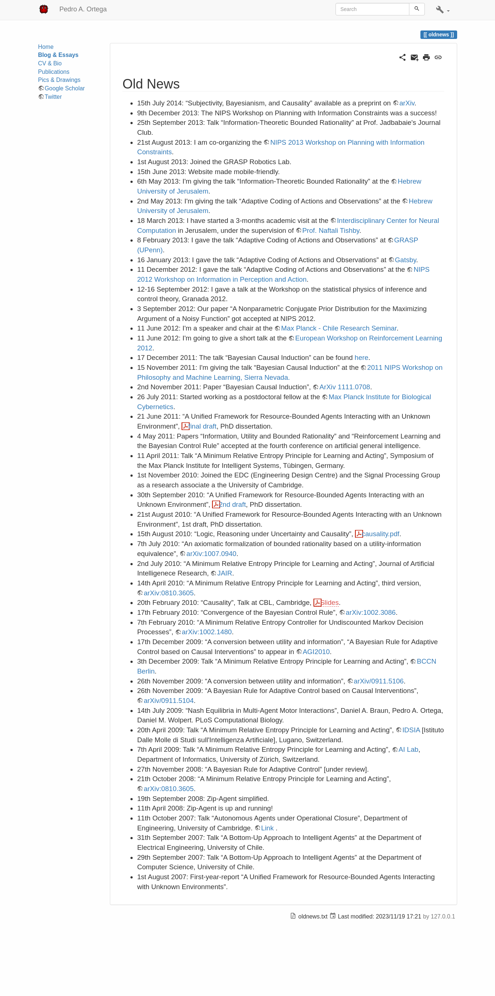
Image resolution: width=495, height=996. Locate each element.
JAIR (224, 573)
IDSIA (411, 730)
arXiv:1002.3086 (371, 612)
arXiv (407, 103)
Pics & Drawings (59, 80)
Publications (54, 72)
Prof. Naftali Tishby (330, 230)
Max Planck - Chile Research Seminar (339, 328)
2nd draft (232, 504)
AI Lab (409, 749)
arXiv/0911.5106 (379, 681)
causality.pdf (380, 534)
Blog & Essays (58, 55)
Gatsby (405, 260)
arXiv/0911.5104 (169, 700)
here (361, 357)
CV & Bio (50, 63)
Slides (329, 602)
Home (46, 47)
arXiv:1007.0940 (211, 553)
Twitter (53, 97)
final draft (202, 426)
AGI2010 (316, 652)
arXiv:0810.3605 (169, 593)
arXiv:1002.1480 (207, 632)
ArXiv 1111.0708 (344, 387)
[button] (442, 10)
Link (267, 828)
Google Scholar (65, 88)
